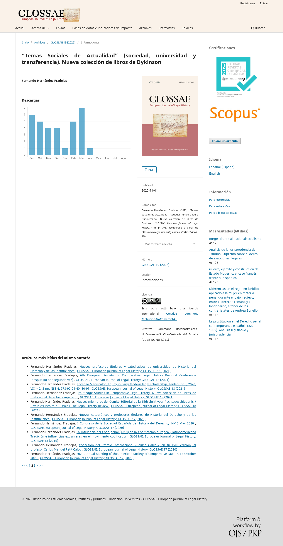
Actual (19, 28)
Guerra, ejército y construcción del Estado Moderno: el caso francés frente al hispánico (234, 273)
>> (41, 465)
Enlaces (187, 28)
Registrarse (247, 3)
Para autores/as (219, 206)
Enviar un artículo (225, 141)
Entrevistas (167, 28)
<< (23, 465)
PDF (151, 170)
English (214, 173)
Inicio (25, 42)
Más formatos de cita (158, 244)
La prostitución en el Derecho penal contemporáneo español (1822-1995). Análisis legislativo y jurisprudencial (235, 327)
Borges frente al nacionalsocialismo (235, 239)
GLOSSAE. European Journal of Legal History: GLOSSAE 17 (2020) (99, 419)
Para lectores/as (219, 200)
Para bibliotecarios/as (223, 213)
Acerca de (39, 28)
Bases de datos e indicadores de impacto (102, 28)
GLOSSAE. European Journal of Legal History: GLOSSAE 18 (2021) (124, 371)
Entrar (264, 3)
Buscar (258, 28)
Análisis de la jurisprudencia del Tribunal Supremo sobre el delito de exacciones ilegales (233, 253)
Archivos (145, 28)
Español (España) (221, 167)
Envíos (60, 28)
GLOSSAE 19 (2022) (63, 42)
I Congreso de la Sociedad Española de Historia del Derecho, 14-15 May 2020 (136, 423)
